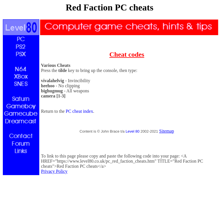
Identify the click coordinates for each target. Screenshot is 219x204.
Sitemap (166, 131)
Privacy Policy (54, 171)
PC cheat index (79, 111)
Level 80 (132, 131)
